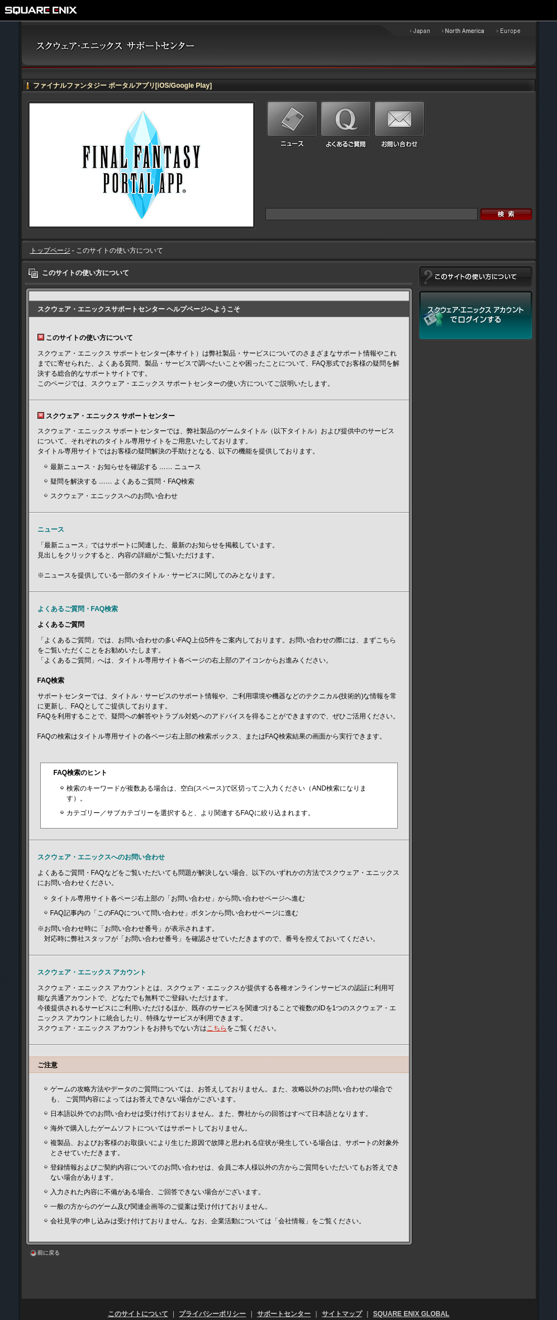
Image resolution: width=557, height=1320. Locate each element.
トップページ (50, 250)
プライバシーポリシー (212, 1314)
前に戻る (48, 1253)
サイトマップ (342, 1314)
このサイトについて (138, 1314)
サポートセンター (284, 1314)
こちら (217, 1028)
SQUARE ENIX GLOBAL (411, 1314)
